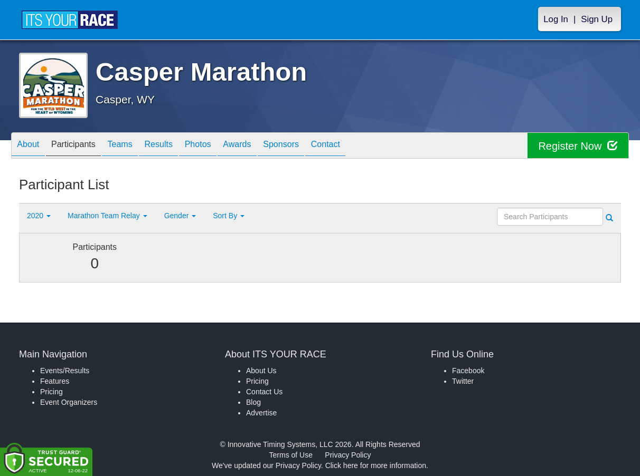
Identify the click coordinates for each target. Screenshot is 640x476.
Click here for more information (375, 465)
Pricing (51, 391)
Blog (253, 402)
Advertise (261, 413)
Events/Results (64, 370)
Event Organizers (68, 402)
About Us (261, 370)
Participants (83, 146)
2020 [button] (39, 215)
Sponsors (322, 146)
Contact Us (264, 391)
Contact (372, 146)
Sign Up (597, 19)
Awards (271, 146)
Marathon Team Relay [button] (107, 215)
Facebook (468, 370)
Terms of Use (291, 455)
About (31, 146)
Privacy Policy (348, 455)
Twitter (463, 381)
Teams (136, 146)
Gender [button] (180, 215)
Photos (226, 146)
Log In (555, 19)
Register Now (578, 146)
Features (54, 381)
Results (180, 146)
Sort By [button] (228, 215)
